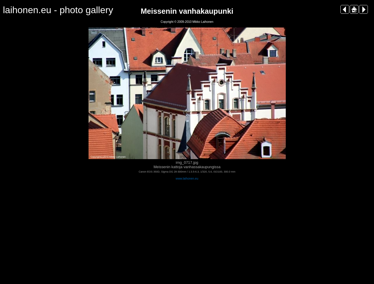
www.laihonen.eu (187, 178)
